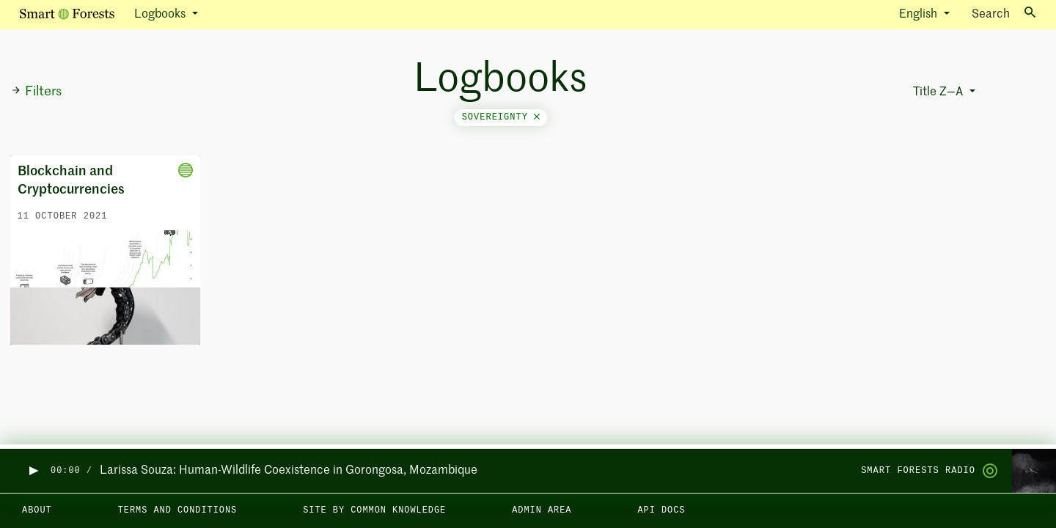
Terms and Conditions (178, 510)
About (37, 510)
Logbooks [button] (161, 15)
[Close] (537, 117)
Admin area (541, 510)
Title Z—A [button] (939, 92)
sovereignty (501, 117)
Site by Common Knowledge (374, 510)
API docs (661, 510)
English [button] (919, 15)
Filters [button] (36, 91)
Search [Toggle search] (1003, 14)
